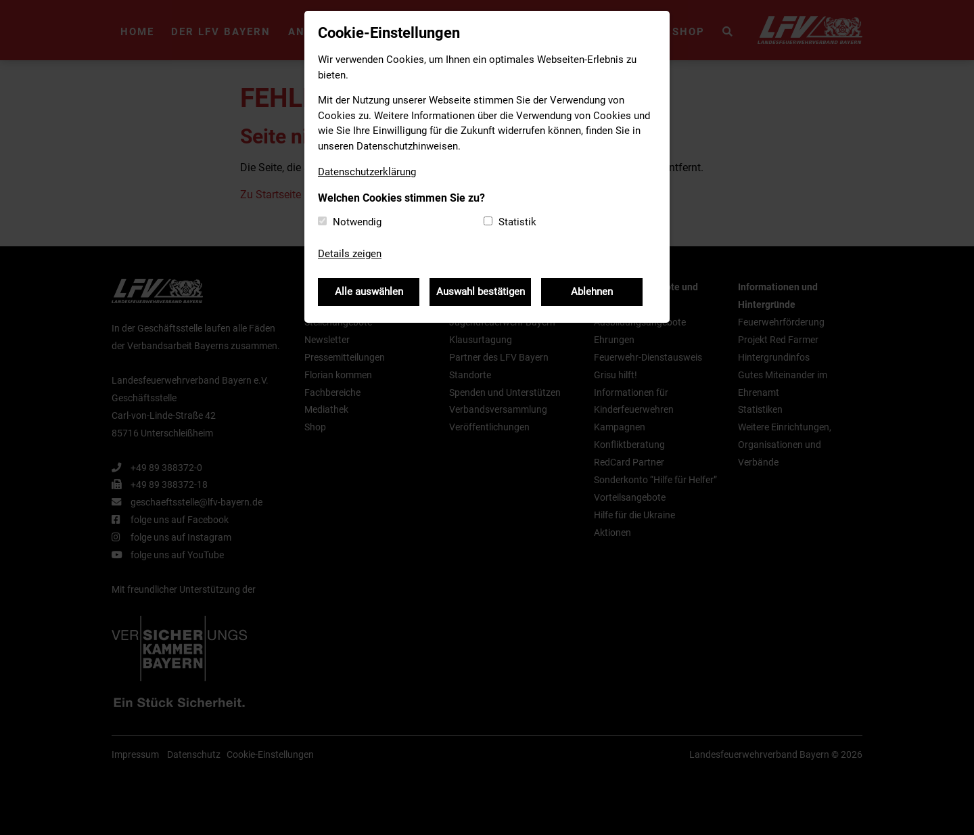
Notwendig (357, 222)
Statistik (517, 222)
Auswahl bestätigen (480, 292)
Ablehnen (592, 292)
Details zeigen (349, 254)
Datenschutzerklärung (367, 172)
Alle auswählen (369, 292)
